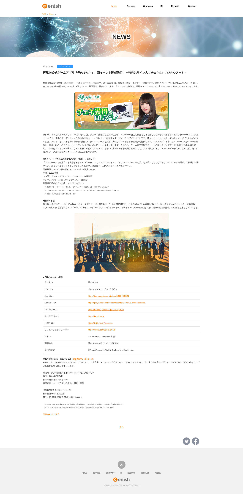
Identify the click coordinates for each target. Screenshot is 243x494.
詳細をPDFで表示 (51, 414)
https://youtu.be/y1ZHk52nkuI (101, 330)
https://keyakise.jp (96, 316)
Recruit (175, 6)
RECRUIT (131, 473)
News (114, 6)
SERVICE (96, 473)
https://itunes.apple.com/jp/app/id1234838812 (108, 296)
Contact (192, 6)
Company (148, 6)
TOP (44, 14)
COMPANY (110, 473)
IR (162, 6)
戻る (122, 427)
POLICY (158, 473)
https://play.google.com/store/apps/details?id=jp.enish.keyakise (116, 303)
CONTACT (145, 473)
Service (131, 6)
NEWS (84, 473)
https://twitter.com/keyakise (100, 323)
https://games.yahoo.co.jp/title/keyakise (106, 309)
